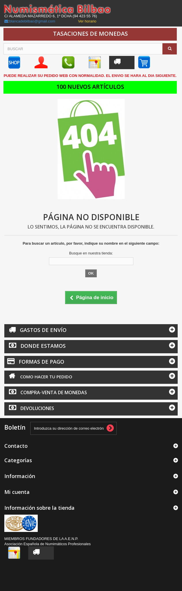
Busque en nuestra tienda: (91, 253)
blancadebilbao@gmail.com (32, 21)
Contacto (16, 445)
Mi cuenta (17, 491)
